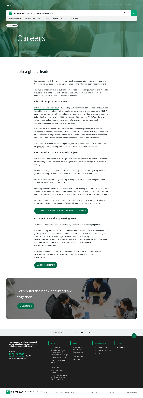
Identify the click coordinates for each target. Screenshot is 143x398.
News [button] (48, 18)
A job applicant (78, 357)
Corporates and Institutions (78, 353)
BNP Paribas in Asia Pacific (45, 108)
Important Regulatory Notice (58, 361)
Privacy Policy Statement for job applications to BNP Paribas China (59, 377)
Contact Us (75, 18)
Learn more (25, 306)
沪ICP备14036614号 (100, 392)
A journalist (76, 359)
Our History (99, 353)
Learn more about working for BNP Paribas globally (60, 211)
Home (9, 25)
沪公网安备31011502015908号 (116, 392)
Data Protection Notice (80, 392)
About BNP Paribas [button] (15, 18)
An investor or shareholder (77, 348)
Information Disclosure (58, 357)
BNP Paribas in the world (114, 4)
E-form (53, 365)
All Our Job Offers (45, 265)
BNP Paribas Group (97, 4)
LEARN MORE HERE (42, 257)
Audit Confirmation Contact (57, 371)
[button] (126, 13)
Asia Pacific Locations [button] (60, 18)
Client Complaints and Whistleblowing (58, 351)
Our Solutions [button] (30, 18)
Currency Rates (56, 347)
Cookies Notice (68, 392)
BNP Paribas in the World (103, 350)
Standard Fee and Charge (59, 355)
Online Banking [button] (130, 4)
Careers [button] (40, 18)
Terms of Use (59, 392)
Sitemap (92, 392)
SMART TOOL (55, 368)
